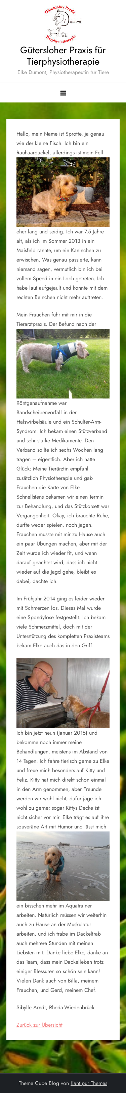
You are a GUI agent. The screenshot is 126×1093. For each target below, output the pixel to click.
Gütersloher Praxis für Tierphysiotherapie (63, 55)
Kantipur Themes (89, 1083)
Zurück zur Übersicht (39, 1025)
